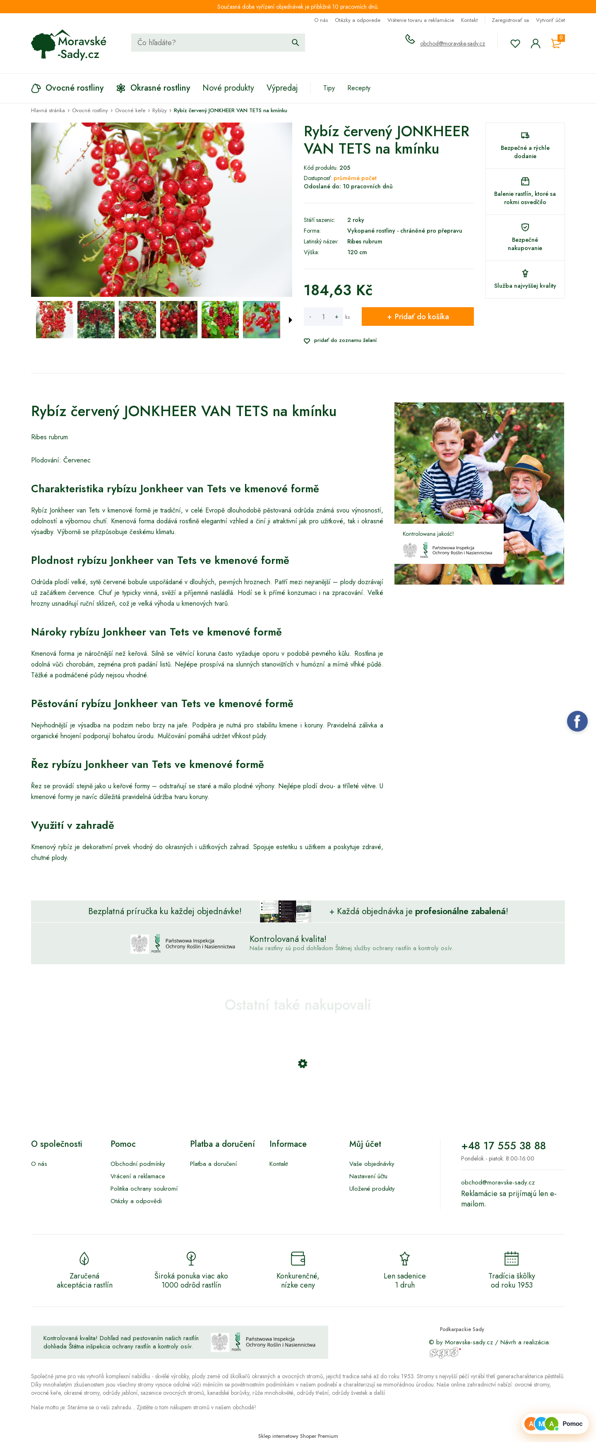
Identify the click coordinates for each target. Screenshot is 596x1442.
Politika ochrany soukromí (144, 1188)
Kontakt (469, 20)
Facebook (577, 721)
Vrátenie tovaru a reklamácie (420, 20)
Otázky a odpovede (357, 20)
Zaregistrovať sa (510, 20)
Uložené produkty (372, 1188)
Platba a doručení (213, 1163)
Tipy (329, 88)
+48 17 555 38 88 (503, 1145)
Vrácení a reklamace (138, 1176)
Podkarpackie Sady (462, 1329)
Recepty (358, 88)
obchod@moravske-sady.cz (452, 43)
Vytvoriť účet (550, 20)
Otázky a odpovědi (136, 1201)
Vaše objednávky (371, 1163)
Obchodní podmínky (138, 1163)
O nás (321, 20)
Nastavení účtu (368, 1176)
